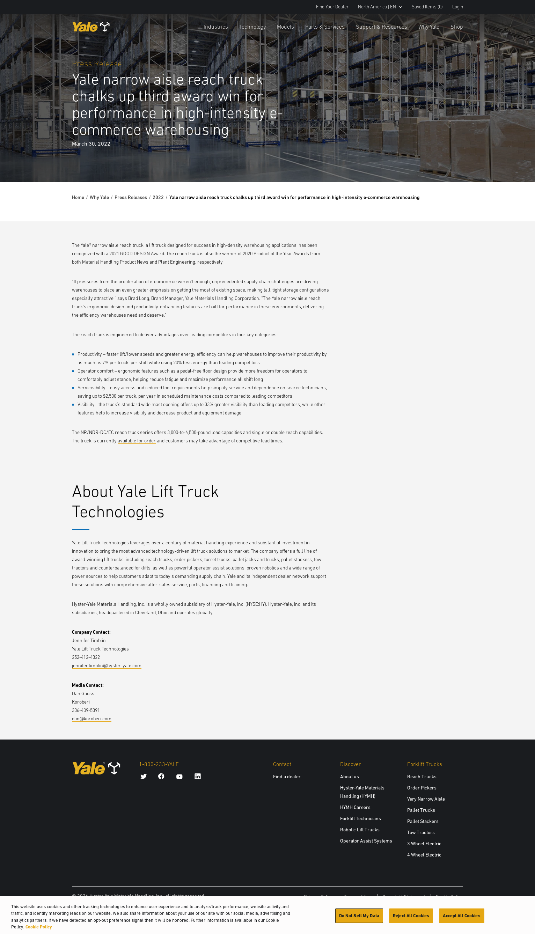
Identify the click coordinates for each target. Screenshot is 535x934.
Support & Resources (381, 26)
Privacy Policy (318, 896)
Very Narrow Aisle (426, 799)
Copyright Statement (403, 896)
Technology (252, 26)
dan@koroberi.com (91, 718)
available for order (137, 440)
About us (349, 776)
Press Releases (131, 197)
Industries (216, 26)
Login (457, 6)
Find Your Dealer (332, 6)
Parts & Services (325, 26)
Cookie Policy (449, 896)
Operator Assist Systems (366, 841)
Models (285, 26)
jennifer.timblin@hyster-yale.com (106, 665)
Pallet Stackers (423, 821)
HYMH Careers (355, 807)
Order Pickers (422, 787)
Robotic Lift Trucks (360, 829)
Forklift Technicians (360, 818)
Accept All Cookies (461, 919)
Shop (456, 26)
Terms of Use (358, 896)
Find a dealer (287, 776)
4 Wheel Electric (424, 855)
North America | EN (380, 6)
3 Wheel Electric (424, 843)
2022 (158, 197)
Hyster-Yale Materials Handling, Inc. (108, 604)
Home (78, 197)
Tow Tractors (421, 832)
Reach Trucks (422, 776)
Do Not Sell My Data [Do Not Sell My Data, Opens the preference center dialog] (359, 919)
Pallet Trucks (421, 810)
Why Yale (428, 26)
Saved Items (427, 6)
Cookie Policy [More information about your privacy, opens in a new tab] (38, 931)
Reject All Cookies (411, 919)
